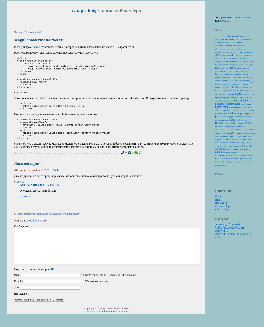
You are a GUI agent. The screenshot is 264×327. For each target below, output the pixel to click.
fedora (239, 61)
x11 (216, 149)
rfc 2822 (232, 120)
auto (246, 36)
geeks (235, 65)
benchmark (219, 39)
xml (230, 149)
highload (218, 77)
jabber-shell (246, 81)
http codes (227, 77)
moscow (241, 90)
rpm (242, 120)
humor (245, 77)
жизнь (219, 151)
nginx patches (241, 100)
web (239, 143)
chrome (239, 42)
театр (243, 162)
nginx (238, 94)
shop (224, 129)
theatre (217, 136)
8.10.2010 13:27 (52, 198)
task (227, 133)
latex (246, 84)
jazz (228, 84)
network (231, 94)
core (231, 52)
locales (242, 87)
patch (225, 113)
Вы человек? (21, 306)
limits (217, 87)
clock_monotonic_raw (238, 49)
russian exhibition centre (233, 123)
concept (226, 52)
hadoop (232, 74)
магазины (233, 152)
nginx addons (248, 94)
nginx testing (246, 104)
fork (216, 65)
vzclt (249, 139)
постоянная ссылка (89, 166)
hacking (219, 74)
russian (219, 122)
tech (70, 166)
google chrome (243, 68)
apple (237, 36)
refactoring (247, 117)
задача (226, 152)
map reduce (227, 91)
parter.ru (218, 113)
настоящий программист (225, 155)
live (237, 87)
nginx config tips (232, 98)
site (228, 129)
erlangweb (219, 61)
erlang (245, 58)
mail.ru (218, 90)
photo (243, 113)
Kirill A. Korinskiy (31, 198)
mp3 (247, 91)
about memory (221, 36)
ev (235, 61)
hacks (225, 74)
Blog (218, 199)
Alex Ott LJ (222, 230)
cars (226, 42)
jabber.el (218, 84)
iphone (231, 81)
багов (36, 46)
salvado (247, 123)
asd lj (218, 237)
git (216, 67)
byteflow (103, 324)
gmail (227, 68)
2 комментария (42, 166)
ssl (224, 133)
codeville (218, 52)
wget (243, 143)
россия (225, 161)
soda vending (240, 129)
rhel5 (238, 120)
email (240, 58)
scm (224, 126)
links (222, 87)
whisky (248, 143)
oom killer (248, 107)
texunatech (250, 133)
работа (218, 162)
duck (223, 58)
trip (216, 139)
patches (231, 113)
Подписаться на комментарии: (32, 282)
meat (234, 91)
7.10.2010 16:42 (50, 183)
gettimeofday (244, 65)
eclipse (228, 58)
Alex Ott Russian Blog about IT (233, 233)
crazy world (239, 52)
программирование (226, 158)
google (233, 67)
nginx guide (245, 97)
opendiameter (220, 110)
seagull (62, 166)
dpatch (217, 58)
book (227, 39)
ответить (19, 194)
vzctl (217, 143)
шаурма (249, 162)
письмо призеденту (244, 155)
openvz (229, 110)
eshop (226, 61)
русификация (234, 162)
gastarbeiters (224, 65)
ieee (219, 81)
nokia (231, 107)
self (234, 126)
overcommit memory (241, 110)
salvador (218, 126)
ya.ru (241, 149)
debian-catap (222, 206)
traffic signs (246, 136)
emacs (234, 58)
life (251, 84)
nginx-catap (222, 106)
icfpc (251, 77)
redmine (239, 117)
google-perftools (232, 71)
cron (246, 52)
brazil (237, 39)
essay (231, 61)
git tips (221, 68)
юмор (217, 165)
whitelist (218, 146)
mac (248, 87)
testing (238, 133)
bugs (243, 39)
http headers (236, 77)
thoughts (224, 136)
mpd (252, 91)
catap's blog (84, 10)
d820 (217, 55)
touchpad (237, 136)
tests (243, 133)
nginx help (219, 101)
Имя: (17, 288)
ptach (233, 117)
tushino (222, 139)
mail (252, 87)
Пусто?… (221, 196)
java (224, 84)
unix (227, 139)
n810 (225, 94)
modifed (113, 324)
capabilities (219, 42)
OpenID (225, 20)
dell (233, 55)
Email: (18, 294)
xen (226, 149)
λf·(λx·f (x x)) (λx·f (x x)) (229, 227)
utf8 (231, 139)
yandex (247, 149)
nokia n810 (238, 107)
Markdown (35, 233)
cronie (250, 52)
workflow (249, 146)
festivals (246, 61)
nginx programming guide (227, 104)
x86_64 (222, 149)
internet (225, 81)
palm (252, 110)
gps (241, 71)
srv (221, 133)
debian (228, 55)
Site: (16, 300)
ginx (251, 65)
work (242, 145)
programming (222, 116)
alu (233, 36)
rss (246, 120)
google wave (220, 71)
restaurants (223, 120)
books (231, 39)
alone (229, 36)
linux (228, 87)
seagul (20, 46)
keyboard (234, 84)
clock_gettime (238, 46)
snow (232, 129)
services (218, 129)
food (252, 61)
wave (234, 143)
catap (124, 324)
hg (246, 74)
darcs (223, 55)
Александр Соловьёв (227, 224)
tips (75, 166)
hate (243, 74)
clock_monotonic (222, 49)
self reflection (242, 126)
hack (245, 71)
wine (225, 146)
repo (217, 120)
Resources (221, 202)
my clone (218, 94)
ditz (237, 55)
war (230, 143)
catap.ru (232, 42)
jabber (238, 80)
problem (250, 113)
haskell (238, 74)
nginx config (220, 98)
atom (242, 36)
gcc (231, 65)
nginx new (228, 101)
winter (229, 146)
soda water (250, 129)
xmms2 (236, 149)
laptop (241, 84)
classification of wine (223, 46)
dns (240, 55)
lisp (233, 87)
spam (217, 133)
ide (216, 81)
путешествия (245, 158)
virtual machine (240, 139)
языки (223, 165)
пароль (246, 17)
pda (238, 113)
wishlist (236, 146)
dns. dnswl (247, 55)
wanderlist (224, 143)
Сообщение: (21, 239)
